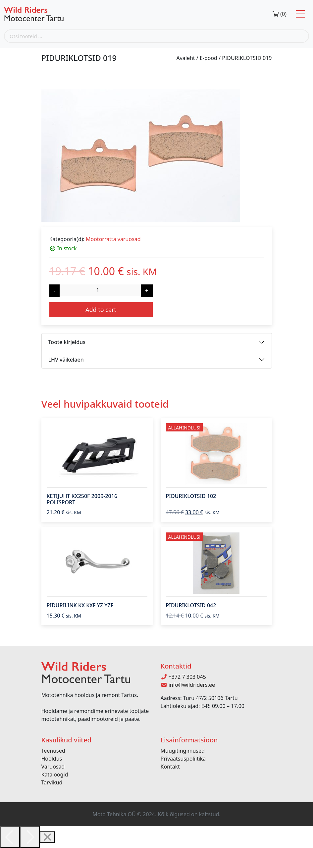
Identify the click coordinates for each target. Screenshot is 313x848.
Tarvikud (52, 782)
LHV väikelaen (66, 359)
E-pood (208, 58)
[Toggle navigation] (300, 14)
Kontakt (170, 766)
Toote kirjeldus (66, 342)
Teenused (53, 750)
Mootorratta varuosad (113, 239)
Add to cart (100, 310)
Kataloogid (54, 774)
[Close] (47, 837)
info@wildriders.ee (188, 684)
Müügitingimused (183, 750)
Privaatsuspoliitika (183, 758)
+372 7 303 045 (183, 676)
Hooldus (51, 758)
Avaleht (185, 58)
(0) (279, 14)
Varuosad (53, 766)
